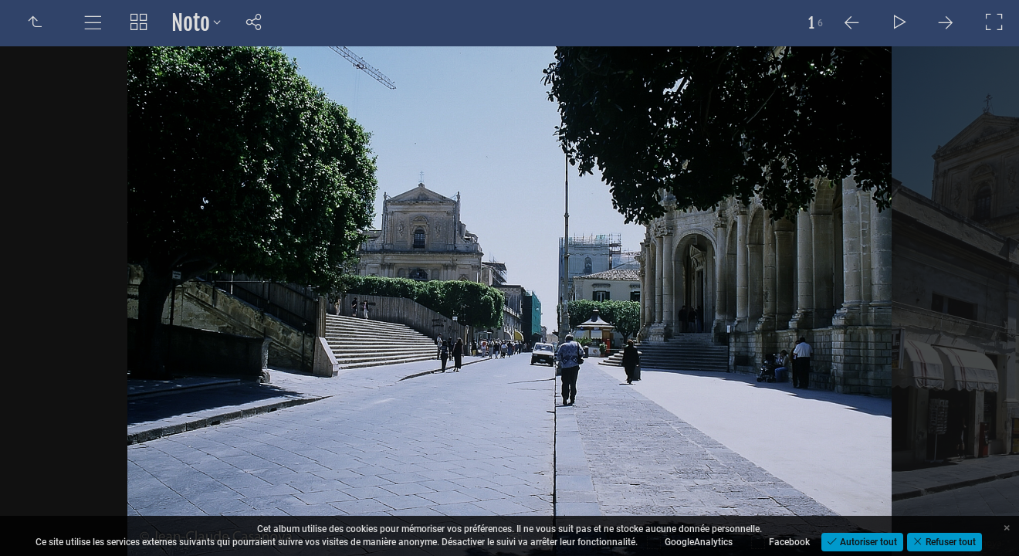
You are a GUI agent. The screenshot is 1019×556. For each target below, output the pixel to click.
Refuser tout (949, 542)
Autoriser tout (867, 542)
